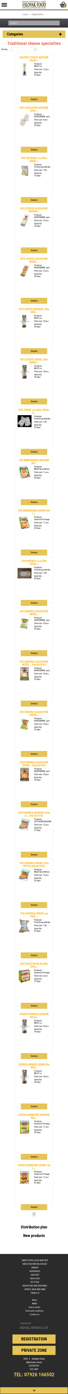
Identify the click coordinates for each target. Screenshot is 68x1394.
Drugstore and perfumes (35, 1285)
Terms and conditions (34, 1311)
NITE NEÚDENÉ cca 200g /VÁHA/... (34, 159)
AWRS (34, 1303)
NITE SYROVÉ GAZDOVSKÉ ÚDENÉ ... (34, 260)
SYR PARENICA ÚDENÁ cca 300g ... (34, 915)
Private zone (34, 1350)
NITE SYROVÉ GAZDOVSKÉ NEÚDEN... (34, 210)
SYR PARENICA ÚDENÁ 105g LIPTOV (34, 864)
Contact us (34, 1314)
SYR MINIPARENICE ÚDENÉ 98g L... (34, 512)
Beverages (35, 1271)
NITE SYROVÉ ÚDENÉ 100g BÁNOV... (34, 361)
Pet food (35, 1282)
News (34, 1300)
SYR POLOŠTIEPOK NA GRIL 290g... (34, 965)
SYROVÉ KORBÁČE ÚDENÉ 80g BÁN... (34, 1066)
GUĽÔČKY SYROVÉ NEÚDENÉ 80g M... (34, 59)
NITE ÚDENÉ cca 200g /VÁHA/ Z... (34, 411)
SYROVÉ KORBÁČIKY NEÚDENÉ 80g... (34, 1116)
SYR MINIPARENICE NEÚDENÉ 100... (34, 461)
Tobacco (34, 1293)
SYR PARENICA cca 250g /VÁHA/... (34, 562)
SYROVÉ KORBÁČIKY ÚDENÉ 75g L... (34, 1166)
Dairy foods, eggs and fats (35, 1260)
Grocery (35, 1275)
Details (34, 99)
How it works (34, 1307)
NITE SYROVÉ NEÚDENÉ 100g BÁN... (34, 310)
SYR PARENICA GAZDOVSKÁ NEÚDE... (34, 612)
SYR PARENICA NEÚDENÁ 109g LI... (34, 814)
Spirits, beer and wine (34, 1289)
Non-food (35, 1278)
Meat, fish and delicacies (35, 1264)
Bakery (35, 1267)
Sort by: (4, 49)
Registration (37, 14)
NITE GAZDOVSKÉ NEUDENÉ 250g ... (34, 109)
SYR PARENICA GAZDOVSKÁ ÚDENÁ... (34, 713)
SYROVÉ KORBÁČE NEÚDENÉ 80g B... (34, 1015)
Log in (25, 14)
